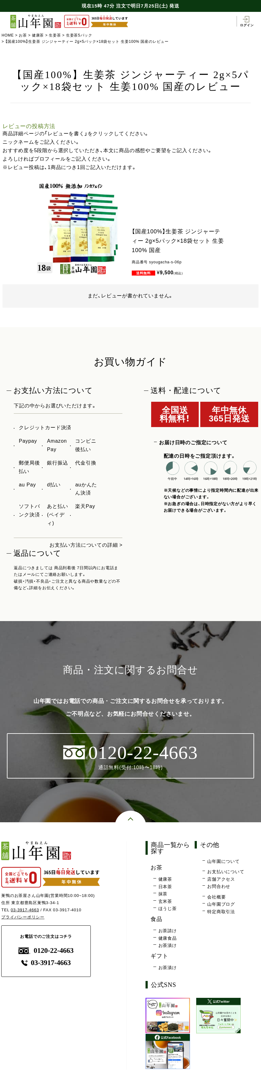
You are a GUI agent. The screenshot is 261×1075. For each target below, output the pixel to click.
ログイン (246, 21)
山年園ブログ (221, 904)
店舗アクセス (221, 879)
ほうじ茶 (167, 908)
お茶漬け (167, 945)
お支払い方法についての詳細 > (86, 545)
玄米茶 (165, 901)
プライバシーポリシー (22, 917)
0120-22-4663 (46, 951)
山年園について (223, 861)
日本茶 (165, 886)
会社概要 (216, 896)
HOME (8, 35)
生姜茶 (55, 35)
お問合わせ (218, 886)
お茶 (23, 35)
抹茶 (163, 894)
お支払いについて (225, 871)
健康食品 (167, 938)
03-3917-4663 (25, 910)
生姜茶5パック (79, 35)
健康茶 (38, 35)
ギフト (160, 956)
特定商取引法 (221, 911)
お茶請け (167, 930)
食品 (157, 919)
